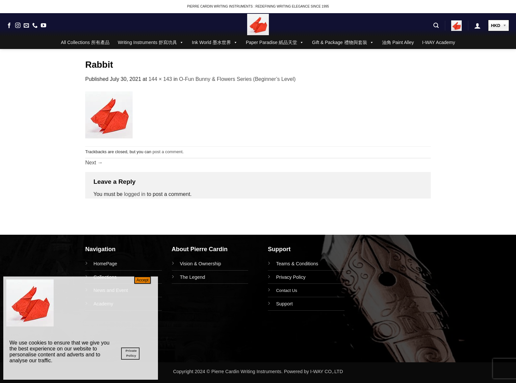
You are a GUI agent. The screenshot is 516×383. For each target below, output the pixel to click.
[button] (436, 25)
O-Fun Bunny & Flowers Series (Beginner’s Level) (237, 79)
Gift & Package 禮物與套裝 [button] (343, 42)
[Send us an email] (26, 26)
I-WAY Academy (438, 42)
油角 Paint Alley (398, 42)
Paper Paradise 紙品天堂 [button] (275, 42)
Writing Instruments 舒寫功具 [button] (151, 42)
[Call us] (35, 26)
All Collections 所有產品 (85, 42)
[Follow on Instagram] (17, 26)
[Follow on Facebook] (9, 26)
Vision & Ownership (200, 263)
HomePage (105, 263)
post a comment (167, 151)
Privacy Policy (291, 277)
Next (94, 162)
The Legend (192, 277)
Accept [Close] (143, 280)
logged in (134, 194)
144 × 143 (160, 79)
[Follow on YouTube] (43, 26)
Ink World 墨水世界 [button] (215, 42)
